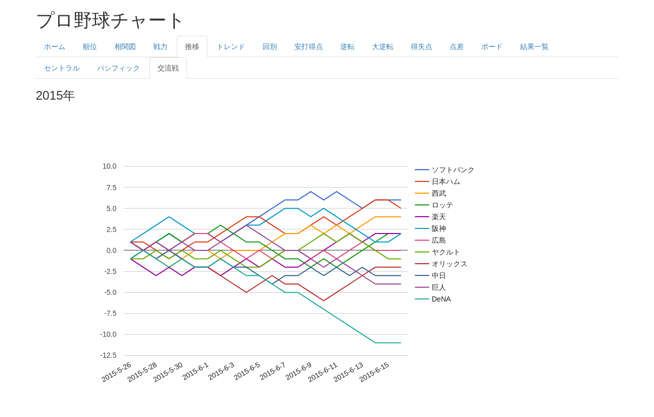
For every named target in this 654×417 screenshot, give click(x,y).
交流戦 (168, 68)
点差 (457, 46)
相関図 (125, 46)
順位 (90, 46)
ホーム (54, 46)
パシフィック (118, 68)
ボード (492, 46)
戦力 (160, 46)
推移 (192, 46)
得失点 (421, 46)
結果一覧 (534, 46)
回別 (270, 46)
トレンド (231, 46)
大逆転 (382, 46)
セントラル (62, 68)
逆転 (347, 46)
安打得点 (308, 46)
